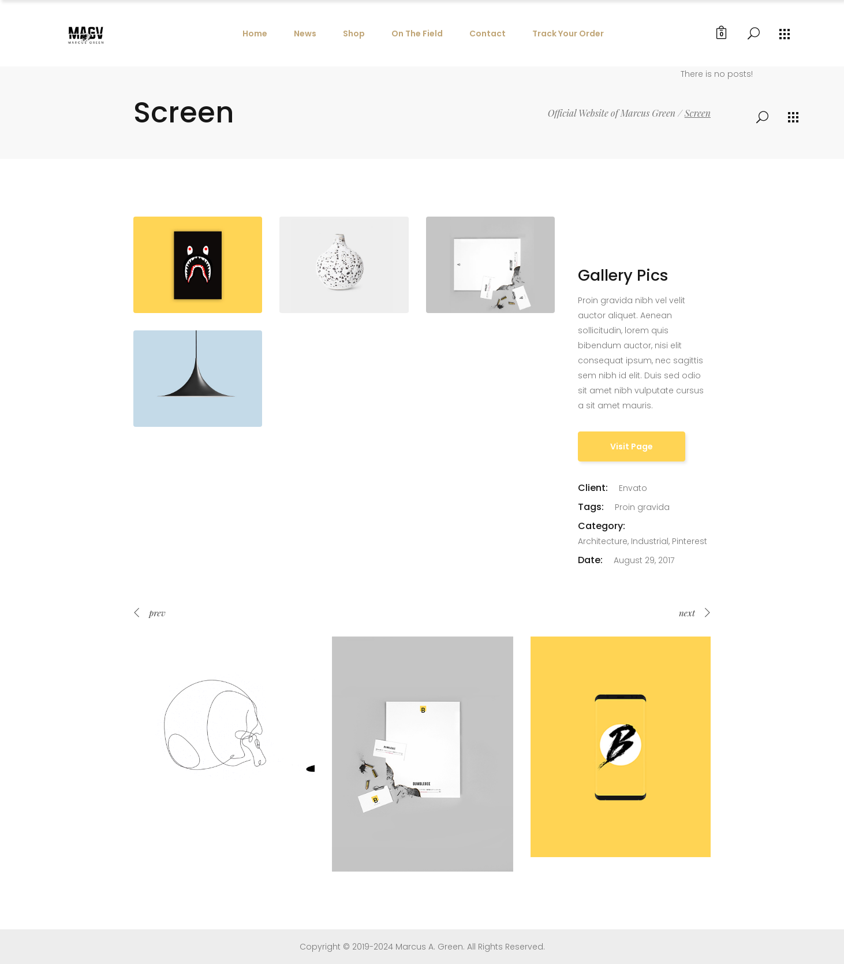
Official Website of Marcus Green (612, 113)
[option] (224, 727)
